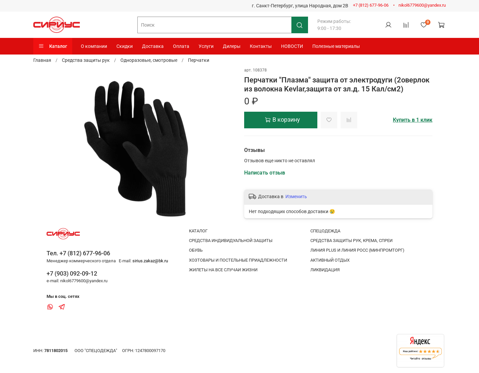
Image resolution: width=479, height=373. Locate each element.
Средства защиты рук (86, 60)
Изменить (296, 196)
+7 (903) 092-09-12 (72, 273)
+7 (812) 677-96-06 (371, 5)
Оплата (181, 46)
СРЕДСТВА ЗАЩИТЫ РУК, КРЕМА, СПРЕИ (351, 240)
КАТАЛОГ (198, 230)
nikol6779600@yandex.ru (422, 5)
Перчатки (198, 60)
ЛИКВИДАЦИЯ (325, 269)
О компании (94, 46)
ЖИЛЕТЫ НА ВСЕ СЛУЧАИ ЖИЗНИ (223, 269)
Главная (42, 60)
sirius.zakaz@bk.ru (150, 260)
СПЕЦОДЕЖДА (325, 230)
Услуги (206, 46)
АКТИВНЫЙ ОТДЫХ (330, 260)
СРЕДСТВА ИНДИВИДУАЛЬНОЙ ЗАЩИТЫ (230, 240)
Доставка (153, 46)
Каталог (52, 46)
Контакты (261, 46)
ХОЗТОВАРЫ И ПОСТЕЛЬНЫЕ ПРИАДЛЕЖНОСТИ (238, 260)
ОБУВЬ (196, 250)
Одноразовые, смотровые (148, 60)
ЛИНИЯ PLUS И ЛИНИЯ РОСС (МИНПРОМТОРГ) (357, 250)
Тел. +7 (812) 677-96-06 (78, 253)
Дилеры (231, 46)
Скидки (124, 46)
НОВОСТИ (292, 46)
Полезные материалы (336, 46)
